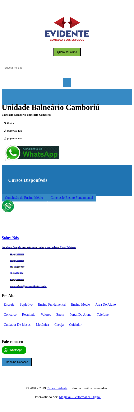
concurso (10, 314)
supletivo (26, 304)
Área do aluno (105, 304)
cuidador (75, 324)
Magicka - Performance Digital (80, 397)
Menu (67, 82)
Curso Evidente (57, 388)
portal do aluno (81, 314)
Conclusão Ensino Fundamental (72, 197)
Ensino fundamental (52, 304)
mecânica (42, 324)
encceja (9, 304)
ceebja (59, 324)
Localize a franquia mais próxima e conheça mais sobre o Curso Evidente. (39, 247)
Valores (46, 314)
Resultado (28, 314)
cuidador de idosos (17, 324)
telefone (103, 314)
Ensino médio (80, 304)
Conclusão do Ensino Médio (24, 197)
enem (60, 314)
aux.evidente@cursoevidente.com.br (28, 286)
